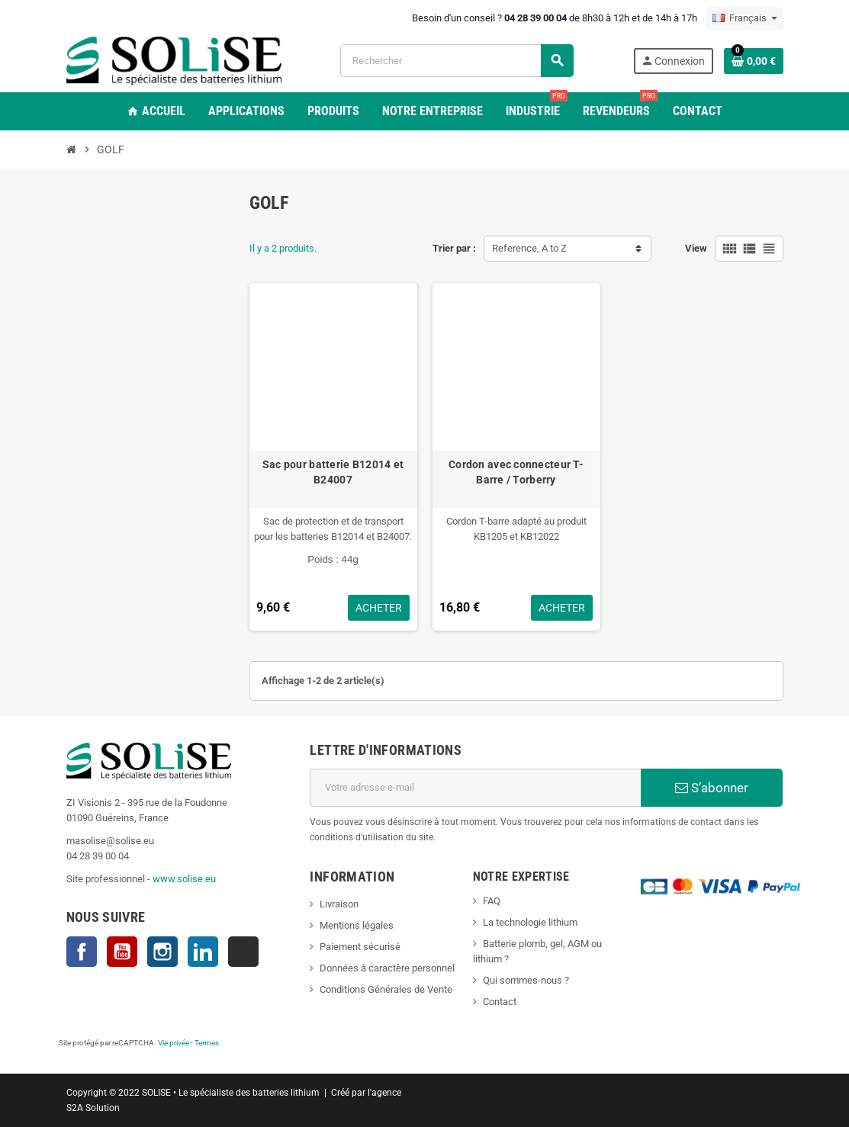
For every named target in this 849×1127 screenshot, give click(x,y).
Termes (207, 1043)
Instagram (162, 951)
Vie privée (173, 1043)
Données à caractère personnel (387, 968)
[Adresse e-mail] (475, 788)
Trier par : (454, 248)
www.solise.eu (184, 879)
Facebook (81, 951)
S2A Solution (93, 1108)
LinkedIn (203, 951)
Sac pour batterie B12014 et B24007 (333, 472)
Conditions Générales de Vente (386, 989)
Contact (499, 1001)
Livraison (339, 904)
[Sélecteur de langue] (744, 18)
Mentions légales (357, 925)
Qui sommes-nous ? (526, 980)
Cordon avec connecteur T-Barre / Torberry (516, 472)
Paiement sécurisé (360, 946)
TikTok (243, 951)
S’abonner (711, 787)
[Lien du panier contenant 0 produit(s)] (753, 61)
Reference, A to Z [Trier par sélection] (529, 248)
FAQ (491, 901)
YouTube (122, 951)
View (696, 248)
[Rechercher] (456, 60)
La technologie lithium (530, 922)
